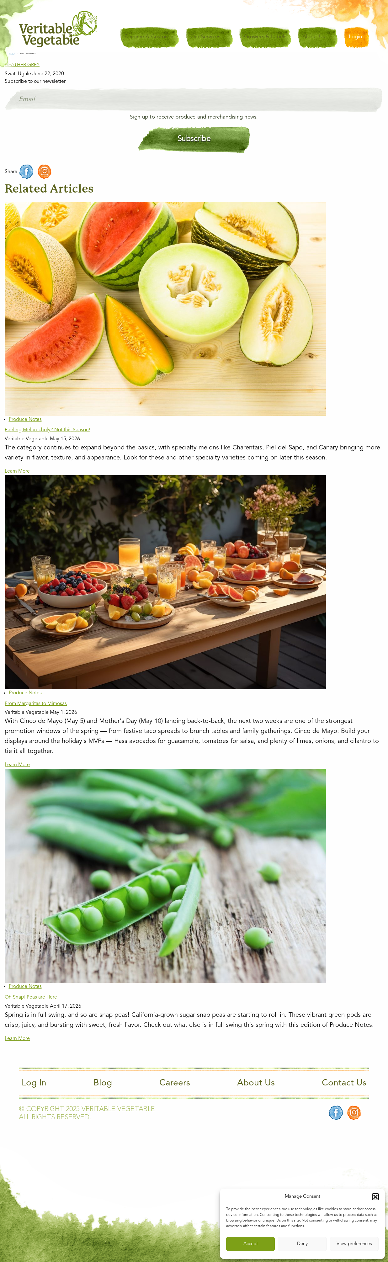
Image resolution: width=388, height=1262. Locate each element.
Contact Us (344, 1083)
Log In (34, 1083)
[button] (375, 1197)
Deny (302, 1244)
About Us (256, 1083)
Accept (250, 1244)
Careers (174, 1083)
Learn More (17, 471)
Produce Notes (25, 419)
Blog (102, 1083)
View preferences (354, 1244)
